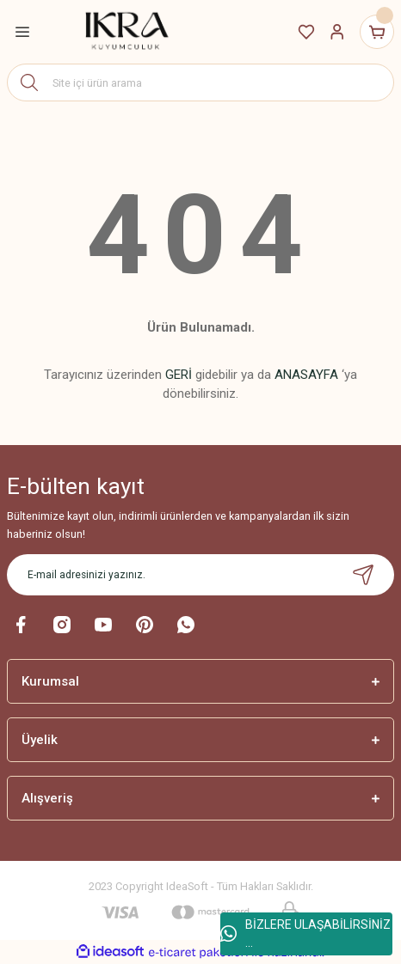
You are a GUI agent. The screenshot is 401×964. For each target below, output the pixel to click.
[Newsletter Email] (200, 574)
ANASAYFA (306, 374)
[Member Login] (337, 32)
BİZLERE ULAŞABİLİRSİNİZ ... (305, 933)
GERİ (178, 374)
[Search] (200, 82)
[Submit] (363, 574)
